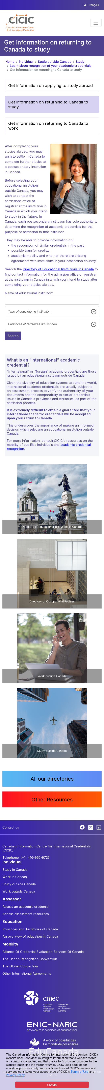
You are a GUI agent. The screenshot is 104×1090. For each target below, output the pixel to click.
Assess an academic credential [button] (25, 907)
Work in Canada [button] (14, 877)
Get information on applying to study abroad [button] (50, 85)
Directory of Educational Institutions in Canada (58, 269)
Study (80, 62)
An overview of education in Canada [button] (30, 936)
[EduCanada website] (54, 1046)
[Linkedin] (99, 827)
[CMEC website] (52, 1005)
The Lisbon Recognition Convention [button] (29, 959)
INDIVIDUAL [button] (11, 862)
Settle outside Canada (54, 62)
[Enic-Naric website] (52, 1027)
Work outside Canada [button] (18, 891)
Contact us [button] (10, 827)
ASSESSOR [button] (11, 899)
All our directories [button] (52, 779)
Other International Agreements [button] (26, 973)
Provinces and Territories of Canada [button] (30, 929)
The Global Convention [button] (20, 966)
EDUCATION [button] (12, 921)
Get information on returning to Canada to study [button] (48, 104)
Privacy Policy (15, 1075)
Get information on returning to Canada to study (46, 70)
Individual (26, 62)
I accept (52, 1084)
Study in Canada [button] (14, 870)
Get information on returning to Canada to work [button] (48, 126)
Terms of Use (79, 1071)
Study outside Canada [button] (19, 884)
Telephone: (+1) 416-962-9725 (26, 857)
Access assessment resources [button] (25, 914)
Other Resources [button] (52, 799)
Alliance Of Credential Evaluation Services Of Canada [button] (43, 952)
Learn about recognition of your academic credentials (50, 66)
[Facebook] (82, 827)
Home (10, 62)
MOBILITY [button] (10, 944)
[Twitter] (91, 827)
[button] (20, 22)
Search (13, 336)
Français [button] (93, 5)
